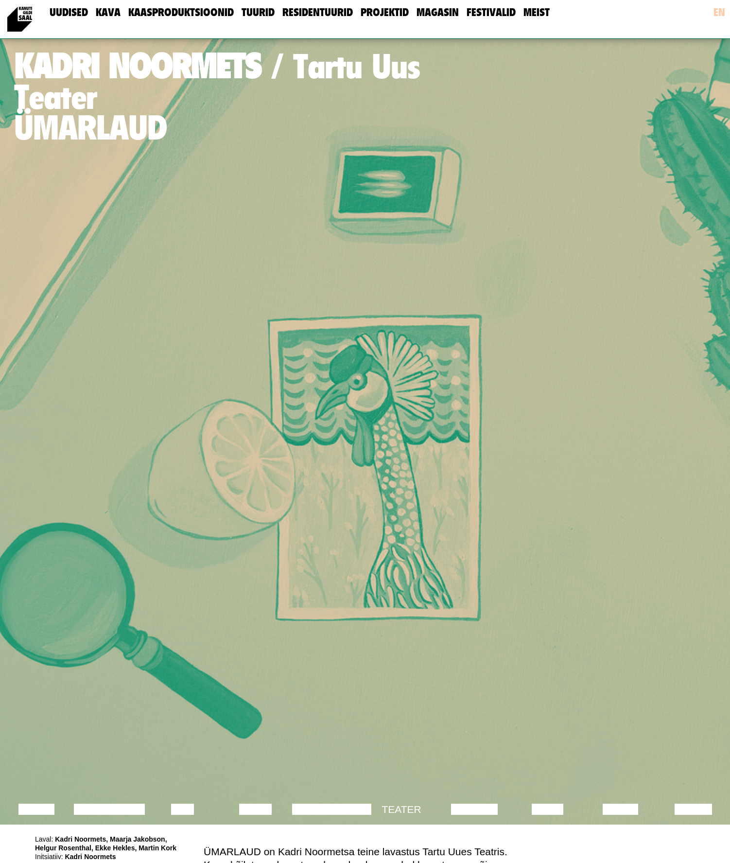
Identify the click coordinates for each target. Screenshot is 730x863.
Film (182, 809)
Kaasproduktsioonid (181, 12)
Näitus (693, 809)
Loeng (36, 809)
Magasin (438, 12)
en (719, 12)
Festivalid (491, 12)
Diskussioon (109, 809)
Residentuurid (317, 12)
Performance (331, 809)
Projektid (385, 12)
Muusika (474, 809)
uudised (69, 12)
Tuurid (258, 12)
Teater (401, 809)
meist (536, 12)
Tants (255, 809)
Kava (108, 12)
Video (547, 809)
